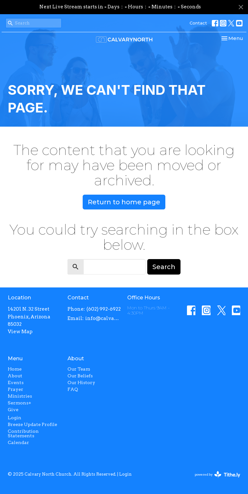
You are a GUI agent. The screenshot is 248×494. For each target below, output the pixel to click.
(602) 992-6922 (104, 309)
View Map (20, 331)
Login (14, 417)
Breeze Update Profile (32, 424)
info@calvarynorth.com (103, 318)
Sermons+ (19, 402)
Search (163, 267)
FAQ (72, 389)
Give (13, 409)
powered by (217, 474)
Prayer (15, 389)
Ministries (20, 396)
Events (16, 382)
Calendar (18, 442)
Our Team (78, 369)
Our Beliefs (80, 375)
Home (15, 369)
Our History (81, 382)
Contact (198, 22)
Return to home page (124, 202)
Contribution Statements (23, 433)
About (15, 375)
